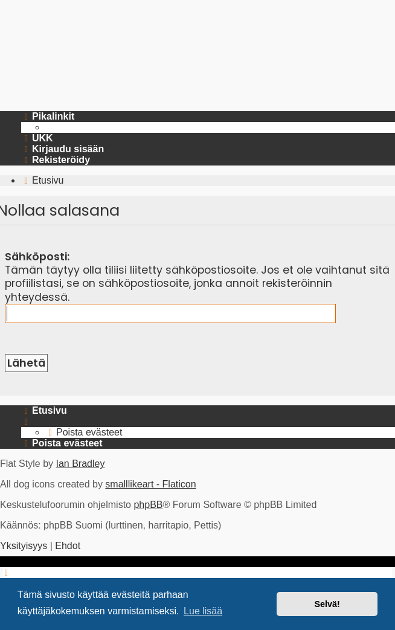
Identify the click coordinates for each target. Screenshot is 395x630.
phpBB (147, 505)
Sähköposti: (37, 256)
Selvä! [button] (326, 604)
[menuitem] (37, 138)
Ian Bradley (80, 463)
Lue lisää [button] (203, 611)
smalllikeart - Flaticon (150, 484)
